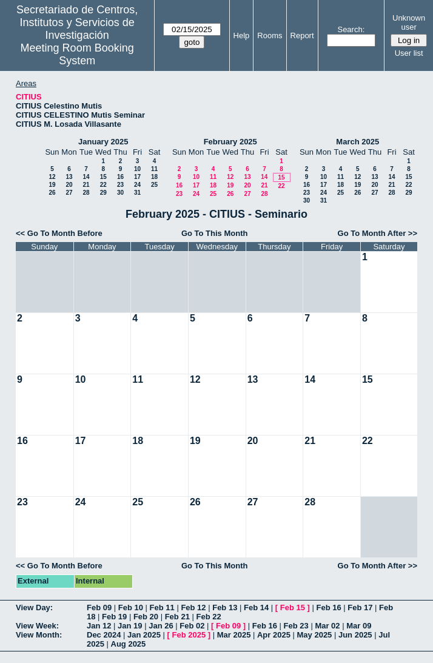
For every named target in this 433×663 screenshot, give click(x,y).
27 (68, 192)
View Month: (39, 634)
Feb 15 (292, 607)
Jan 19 (130, 625)
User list (409, 53)
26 (52, 192)
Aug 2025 (128, 643)
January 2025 (103, 141)
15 (103, 176)
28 (85, 192)
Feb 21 (177, 616)
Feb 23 (296, 625)
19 (52, 184)
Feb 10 (130, 607)
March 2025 (357, 141)
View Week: (37, 625)
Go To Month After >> (377, 233)
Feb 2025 (189, 634)
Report (302, 35)
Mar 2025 (234, 634)
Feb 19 (114, 616)
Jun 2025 (355, 634)
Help (241, 35)
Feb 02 (192, 625)
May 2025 (314, 634)
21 (85, 184)
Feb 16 (328, 607)
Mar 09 (358, 625)
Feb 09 (99, 607)
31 (137, 192)
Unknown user (408, 22)
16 (120, 176)
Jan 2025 (144, 634)
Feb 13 (224, 607)
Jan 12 (99, 625)
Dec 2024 (104, 634)
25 (154, 184)
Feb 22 (208, 616)
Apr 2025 (273, 634)
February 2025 (230, 141)
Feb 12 (193, 607)
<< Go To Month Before (59, 233)
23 (120, 184)
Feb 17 (359, 607)
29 (103, 192)
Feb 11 (162, 607)
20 (68, 184)
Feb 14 (256, 607)
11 (154, 169)
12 (52, 176)
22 (103, 184)
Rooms (269, 35)
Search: (350, 29)
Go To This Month (214, 233)
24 (137, 184)
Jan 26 (161, 625)
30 (120, 192)
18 (154, 176)
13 (68, 176)
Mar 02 (327, 625)
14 (85, 176)
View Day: (34, 607)
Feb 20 (145, 616)
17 (137, 176)
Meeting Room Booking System (77, 54)
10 (137, 169)
